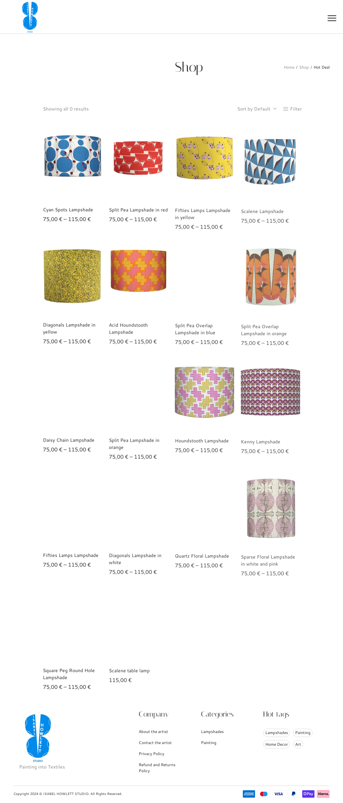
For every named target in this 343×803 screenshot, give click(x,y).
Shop (304, 67)
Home (289, 67)
